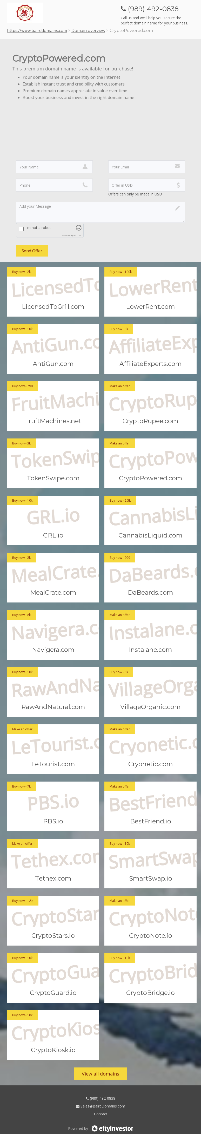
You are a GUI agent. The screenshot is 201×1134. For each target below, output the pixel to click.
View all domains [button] (100, 1074)
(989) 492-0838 (100, 1098)
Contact (100, 1113)
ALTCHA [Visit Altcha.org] (78, 235)
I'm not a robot (38, 227)
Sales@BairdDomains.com (100, 1106)
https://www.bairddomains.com (37, 30)
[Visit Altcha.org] (79, 229)
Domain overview (88, 30)
